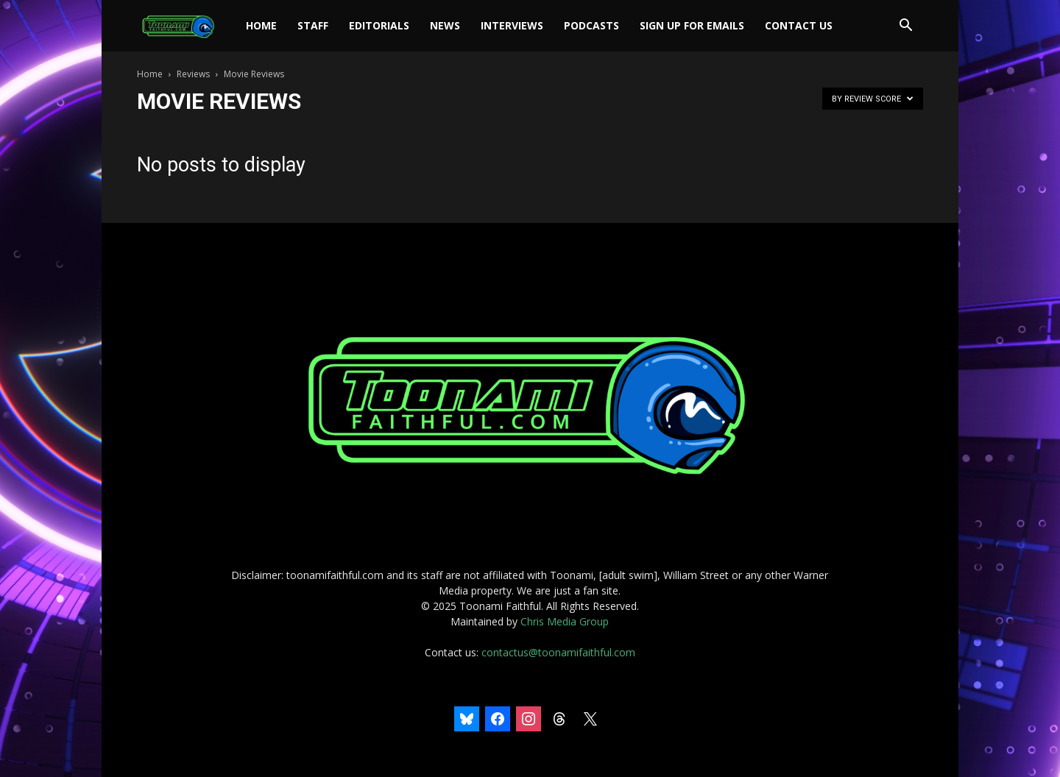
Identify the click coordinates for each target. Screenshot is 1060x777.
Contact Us (799, 25)
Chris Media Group (564, 621)
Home (261, 25)
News (445, 25)
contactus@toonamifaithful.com (558, 652)
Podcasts (591, 25)
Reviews (193, 74)
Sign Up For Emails (692, 25)
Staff (312, 25)
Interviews (512, 25)
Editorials (379, 25)
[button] (905, 27)
